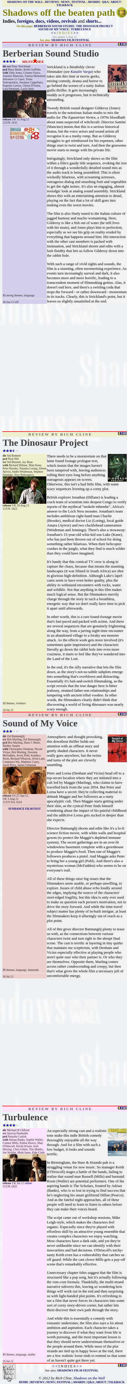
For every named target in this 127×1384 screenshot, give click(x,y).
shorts (92, 21)
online (28, 1183)
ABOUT (116, 1)
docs (40, 21)
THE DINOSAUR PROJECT (94, 26)
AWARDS (94, 1)
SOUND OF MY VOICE (53, 29)
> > (75, 33)
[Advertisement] (63, 367)
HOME (23, 1382)
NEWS (65, 1)
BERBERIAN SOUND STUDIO (54, 26)
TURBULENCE (81, 29)
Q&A (105, 1)
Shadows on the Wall (89, 1378)
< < (53, 33)
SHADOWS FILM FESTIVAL (70, 40)
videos (53, 21)
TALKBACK (65, 5)
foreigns (25, 21)
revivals (69, 21)
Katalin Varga (81, 71)
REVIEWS (52, 1)
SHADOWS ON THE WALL (25, 1)
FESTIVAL (79, 1)
